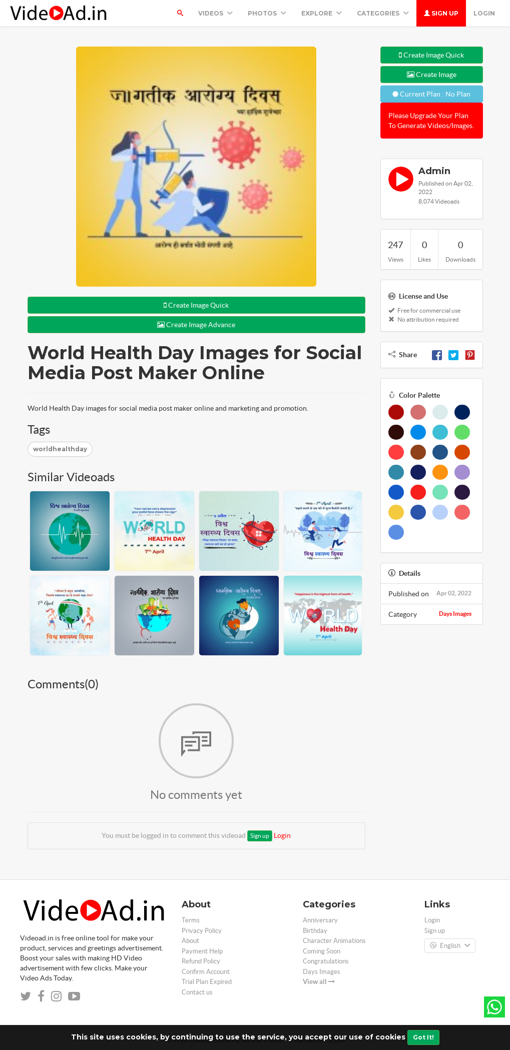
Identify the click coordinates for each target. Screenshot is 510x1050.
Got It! (423, 1037)
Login (484, 13)
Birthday (315, 930)
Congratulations (326, 961)
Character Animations (334, 940)
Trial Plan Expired (207, 981)
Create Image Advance (196, 325)
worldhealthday (60, 449)
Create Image (431, 75)
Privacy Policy (202, 930)
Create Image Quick (196, 305)
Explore (321, 13)
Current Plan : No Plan (431, 94)
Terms (191, 920)
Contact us (197, 992)
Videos (215, 13)
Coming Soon (321, 951)
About (190, 940)
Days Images (455, 613)
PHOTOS (267, 13)
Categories (383, 13)
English (450, 946)
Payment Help (202, 951)
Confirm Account (206, 971)
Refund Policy (201, 961)
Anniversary (320, 920)
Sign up (441, 13)
